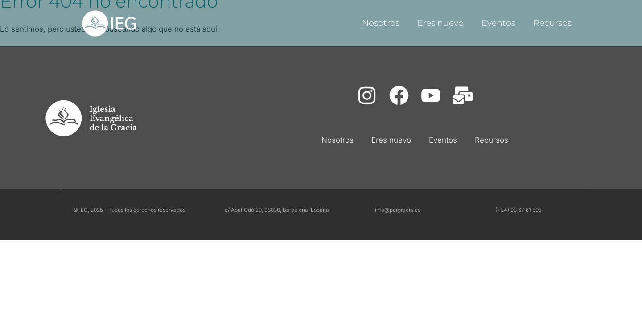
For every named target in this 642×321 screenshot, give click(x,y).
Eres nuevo (440, 23)
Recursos (552, 23)
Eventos (498, 23)
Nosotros (380, 23)
